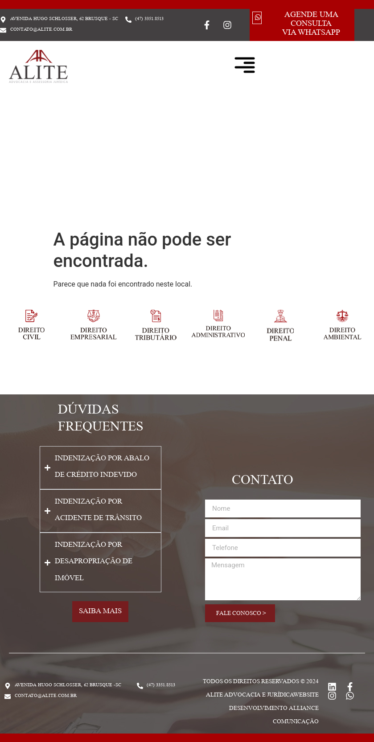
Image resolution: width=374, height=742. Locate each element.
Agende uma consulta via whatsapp (311, 25)
